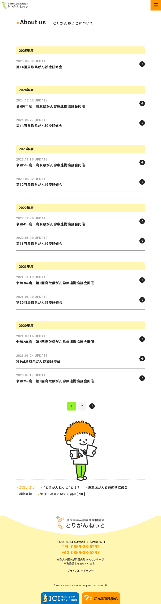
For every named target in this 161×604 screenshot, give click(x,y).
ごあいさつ (27, 487)
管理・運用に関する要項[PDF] (62, 494)
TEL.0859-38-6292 (81, 547)
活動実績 (25, 494)
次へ (92, 406)
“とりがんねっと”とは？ (61, 487)
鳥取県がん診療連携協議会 (108, 487)
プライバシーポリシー (80, 570)
